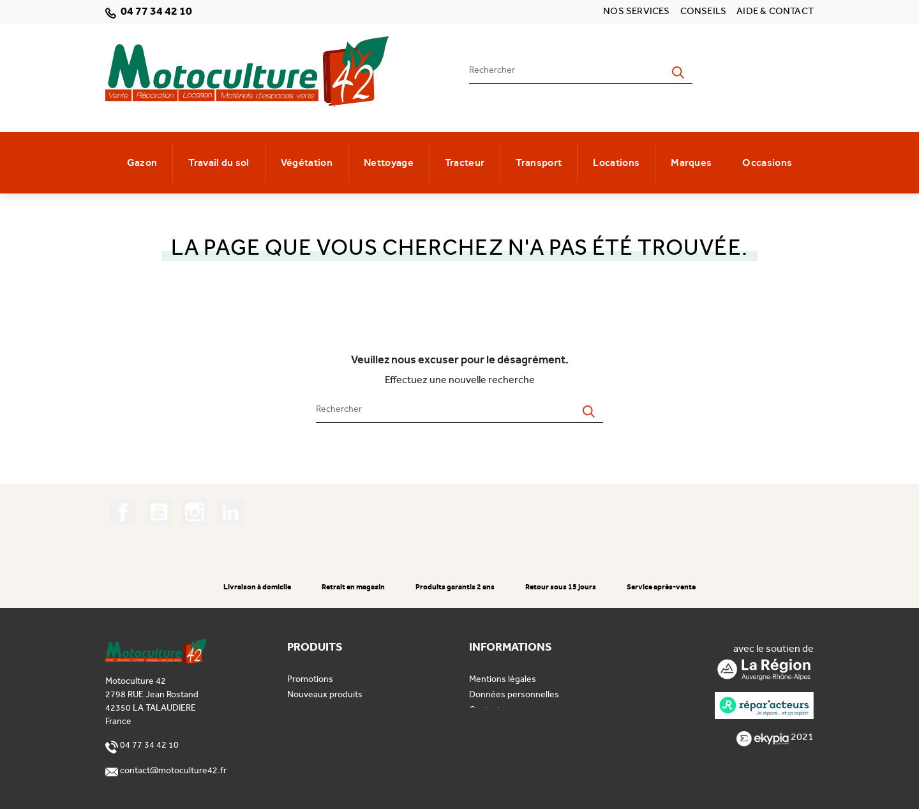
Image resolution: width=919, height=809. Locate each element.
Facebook (123, 512)
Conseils (703, 11)
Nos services (636, 11)
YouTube (159, 512)
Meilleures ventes (322, 709)
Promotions (310, 679)
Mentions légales (502, 679)
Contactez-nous (501, 709)
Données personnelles (514, 694)
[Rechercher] (566, 70)
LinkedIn (230, 512)
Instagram (194, 512)
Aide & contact (775, 11)
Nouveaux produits (324, 694)
